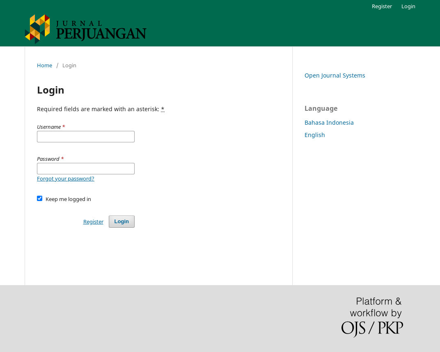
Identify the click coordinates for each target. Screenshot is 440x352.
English (315, 135)
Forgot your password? (65, 178)
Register (382, 6)
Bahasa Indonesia (329, 122)
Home (44, 65)
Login (408, 6)
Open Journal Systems (335, 75)
